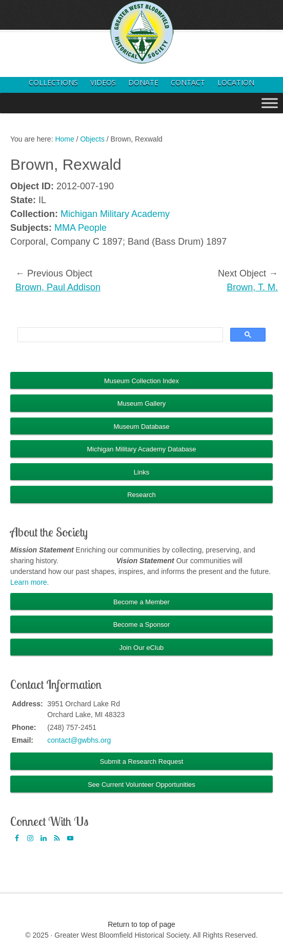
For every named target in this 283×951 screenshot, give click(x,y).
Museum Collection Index (141, 381)
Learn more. (29, 582)
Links (141, 472)
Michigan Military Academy (115, 214)
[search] (119, 335)
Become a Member (141, 602)
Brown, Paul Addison (57, 287)
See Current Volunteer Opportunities (141, 784)
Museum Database (141, 426)
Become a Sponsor (141, 624)
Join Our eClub (141, 647)
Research (141, 495)
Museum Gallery (141, 403)
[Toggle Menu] (269, 103)
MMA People (80, 228)
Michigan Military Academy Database (141, 449)
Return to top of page (141, 924)
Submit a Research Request (142, 761)
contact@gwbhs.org (79, 740)
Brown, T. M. (252, 287)
